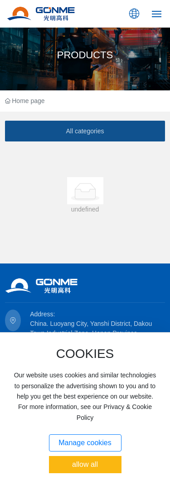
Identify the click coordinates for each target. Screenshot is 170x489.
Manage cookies (85, 443)
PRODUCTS (85, 55)
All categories (85, 131)
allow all (85, 464)
